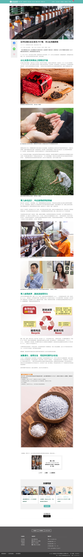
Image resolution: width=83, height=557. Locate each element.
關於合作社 (38, 1)
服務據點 (62, 1)
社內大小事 (30, 496)
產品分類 (20, 1)
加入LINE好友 (35, 542)
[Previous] (22, 495)
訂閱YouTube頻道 (36, 544)
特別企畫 (29, 1)
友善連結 (23, 544)
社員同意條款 (11, 553)
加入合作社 (58, 1)
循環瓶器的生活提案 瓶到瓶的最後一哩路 (18, 4)
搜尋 (70, 1)
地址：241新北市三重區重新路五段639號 (63, 555)
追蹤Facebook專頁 (36, 541)
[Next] (71, 495)
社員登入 (53, 1)
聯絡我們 (23, 541)
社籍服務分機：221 (52, 541)
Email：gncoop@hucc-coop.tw (54, 548)
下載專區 (23, 542)
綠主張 (33, 1)
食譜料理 (25, 1)
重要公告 (43, 1)
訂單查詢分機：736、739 (53, 545)
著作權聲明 (18, 553)
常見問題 (23, 539)
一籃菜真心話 (65, 496)
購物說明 (66, 1)
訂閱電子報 (35, 539)
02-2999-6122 (52, 539)
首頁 (10, 4)
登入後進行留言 (47, 516)
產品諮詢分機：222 (52, 543)
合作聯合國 (48, 496)
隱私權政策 (3, 553)
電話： (49, 539)
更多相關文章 (47, 506)
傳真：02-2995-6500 (75, 555)
